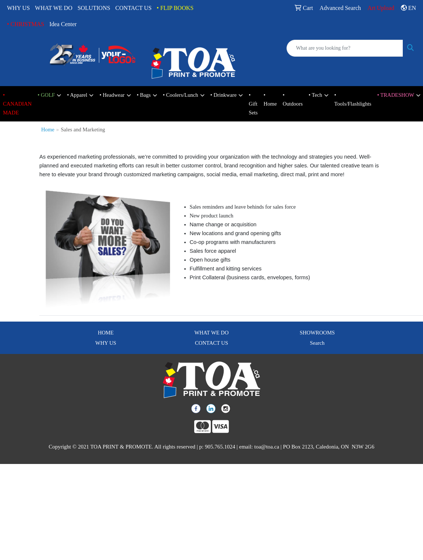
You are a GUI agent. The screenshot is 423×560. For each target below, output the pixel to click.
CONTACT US (133, 8)
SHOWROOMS (317, 333)
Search (317, 343)
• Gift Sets (253, 104)
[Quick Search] (345, 48)
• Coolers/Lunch (180, 95)
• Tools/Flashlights (353, 99)
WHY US (18, 8)
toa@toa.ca (266, 447)
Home (47, 129)
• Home (270, 99)
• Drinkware (223, 95)
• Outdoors (292, 99)
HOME (106, 333)
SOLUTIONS (94, 8)
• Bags (144, 95)
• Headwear (111, 95)
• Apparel (77, 95)
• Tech (315, 95)
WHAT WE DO (53, 8)
